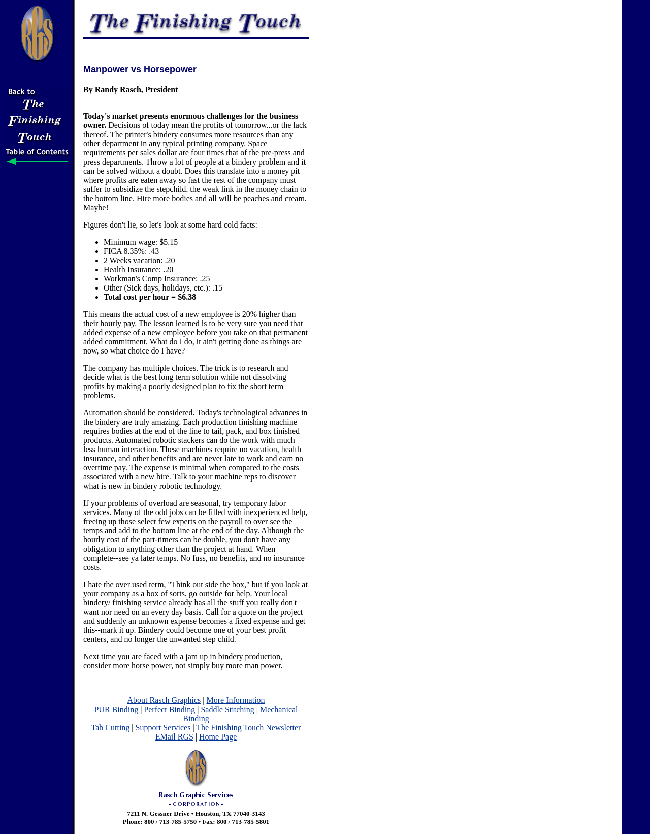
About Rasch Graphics (164, 700)
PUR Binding (116, 709)
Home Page (218, 736)
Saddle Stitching (227, 709)
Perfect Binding (169, 709)
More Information (235, 700)
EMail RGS (174, 736)
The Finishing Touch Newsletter (248, 727)
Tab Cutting (110, 727)
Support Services (163, 727)
